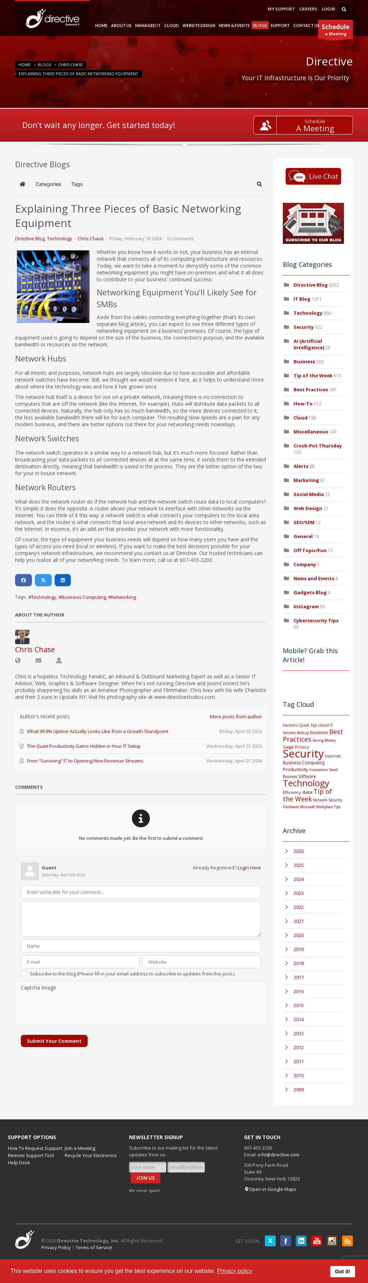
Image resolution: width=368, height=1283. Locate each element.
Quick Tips (308, 725)
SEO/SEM (304, 522)
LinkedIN (301, 1241)
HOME (100, 25)
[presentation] (75, 1009)
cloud (323, 725)
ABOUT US (120, 25)
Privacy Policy (56, 1247)
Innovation (318, 769)
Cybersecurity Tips (316, 620)
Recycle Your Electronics (91, 1155)
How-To (303, 403)
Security (304, 327)
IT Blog (302, 299)
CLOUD (170, 25)
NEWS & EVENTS (233, 25)
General (303, 536)
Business (304, 361)
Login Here (249, 867)
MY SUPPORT (281, 9)
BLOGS (259, 26)
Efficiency (292, 792)
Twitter (270, 1241)
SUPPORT (279, 25)
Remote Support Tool (31, 1155)
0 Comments (180, 238)
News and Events (314, 578)
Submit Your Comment (54, 1041)
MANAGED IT (147, 25)
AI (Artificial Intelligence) (309, 344)
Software (307, 776)
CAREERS (308, 9)
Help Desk (19, 1162)
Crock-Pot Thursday (318, 445)
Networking (123, 597)
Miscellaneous (311, 431)
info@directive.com (278, 1154)
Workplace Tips (328, 806)
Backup (303, 732)
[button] (259, 184)
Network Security (327, 799)
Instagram (306, 606)
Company (305, 564)
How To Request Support (35, 1148)
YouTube (316, 1241)
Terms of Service (93, 1247)
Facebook (285, 1241)
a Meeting (335, 31)
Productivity (295, 769)
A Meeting (315, 128)
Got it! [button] (342, 1271)
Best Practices (311, 389)
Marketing (306, 480)
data (307, 792)
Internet (333, 756)
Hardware (291, 806)
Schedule (315, 121)
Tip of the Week (313, 375)
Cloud (301, 417)
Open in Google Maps (270, 1189)
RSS (347, 1241)
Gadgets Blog (310, 592)
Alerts (301, 466)
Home (25, 64)
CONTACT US (306, 25)
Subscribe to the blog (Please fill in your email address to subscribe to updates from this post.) (132, 974)
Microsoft (307, 806)
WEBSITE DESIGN (198, 25)
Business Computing (83, 597)
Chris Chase (70, 64)
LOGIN (328, 9)
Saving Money (324, 740)
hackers (290, 725)
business (319, 732)
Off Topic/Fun (310, 550)
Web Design (308, 508)
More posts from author (236, 716)
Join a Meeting (80, 1148)
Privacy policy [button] (234, 1271)
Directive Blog (30, 238)
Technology (59, 238)
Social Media (309, 494)
